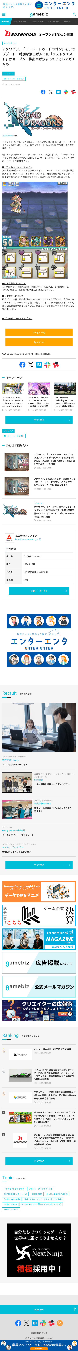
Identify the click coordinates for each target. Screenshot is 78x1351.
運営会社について (39, 1332)
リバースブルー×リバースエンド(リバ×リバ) (42, 1199)
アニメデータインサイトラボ (41, 1188)
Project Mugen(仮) (12, 1199)
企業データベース (20, 21)
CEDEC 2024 (37, 1194)
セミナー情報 (53, 21)
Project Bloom (10, 1204)
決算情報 (66, 21)
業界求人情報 (37, 21)
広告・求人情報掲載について (39, 1338)
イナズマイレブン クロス (14, 1188)
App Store (39, 342)
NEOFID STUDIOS (11, 1209)
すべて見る (39, 419)
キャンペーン (10, 43)
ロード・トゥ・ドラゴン (14, 78)
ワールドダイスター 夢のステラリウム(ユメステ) (41, 1204)
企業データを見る (39, 590)
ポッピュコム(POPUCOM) (57, 1194)
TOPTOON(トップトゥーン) (15, 1194)
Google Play (39, 332)
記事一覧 (5, 21)
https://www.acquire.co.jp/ (28, 539)
